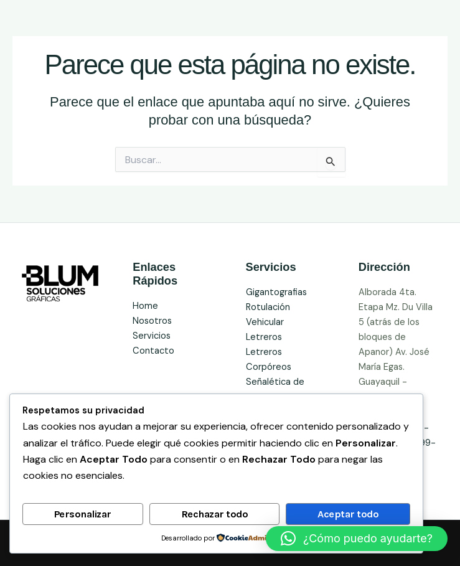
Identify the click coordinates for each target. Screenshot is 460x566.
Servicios (152, 336)
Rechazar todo (214, 514)
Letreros (264, 337)
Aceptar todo (347, 514)
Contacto (153, 351)
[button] (357, 538)
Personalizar (82, 514)
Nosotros (152, 321)
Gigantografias (276, 292)
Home (145, 306)
